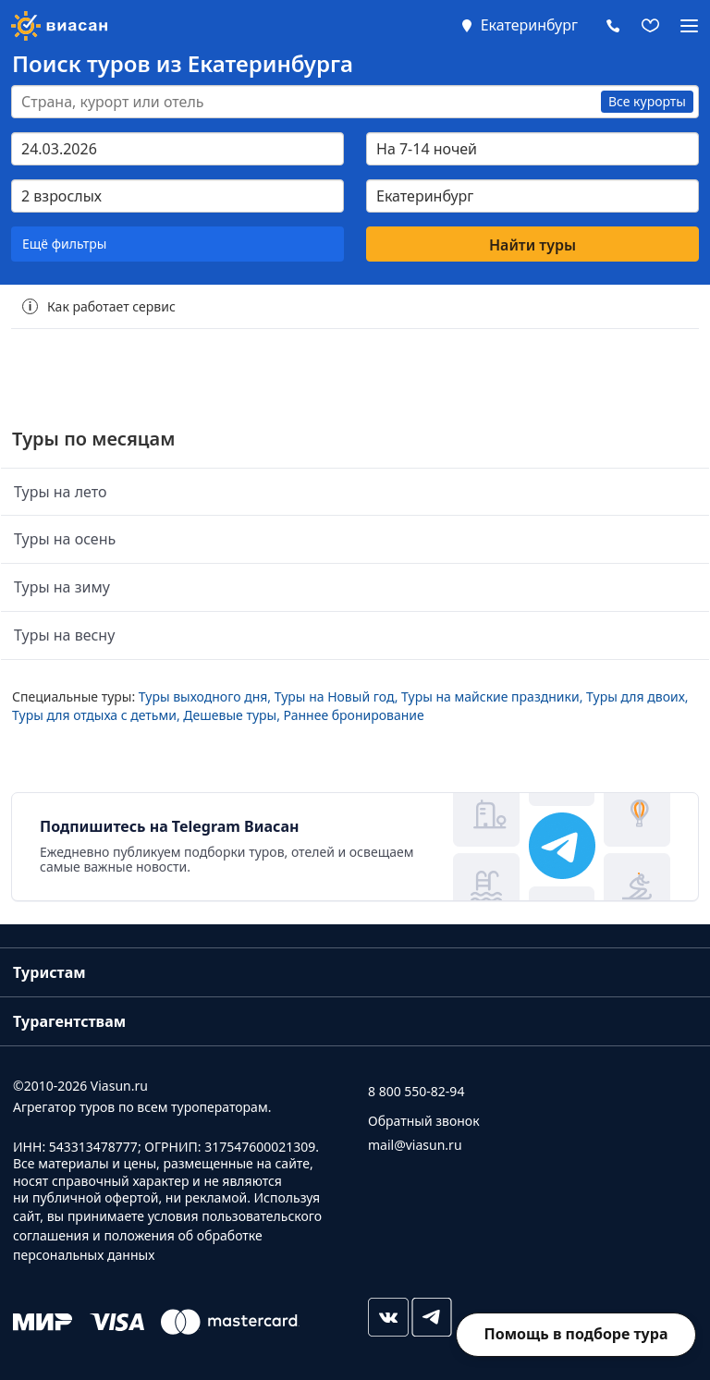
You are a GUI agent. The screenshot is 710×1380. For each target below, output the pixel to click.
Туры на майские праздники (490, 696)
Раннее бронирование (354, 715)
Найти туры (532, 245)
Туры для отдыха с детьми (94, 715)
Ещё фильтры (64, 243)
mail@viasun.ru (415, 1145)
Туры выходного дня (203, 696)
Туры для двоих (635, 696)
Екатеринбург (529, 25)
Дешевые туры (229, 715)
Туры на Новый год (335, 696)
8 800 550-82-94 (416, 1091)
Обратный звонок (424, 1121)
